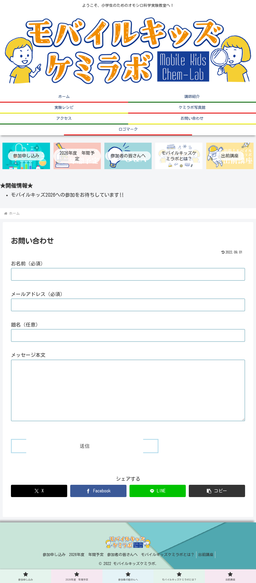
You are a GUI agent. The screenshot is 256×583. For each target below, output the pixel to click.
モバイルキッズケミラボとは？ (170, 566)
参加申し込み (49, 566)
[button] (217, 502)
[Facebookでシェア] (98, 502)
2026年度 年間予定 (84, 566)
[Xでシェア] (39, 502)
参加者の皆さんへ (122, 566)
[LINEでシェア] (158, 502)
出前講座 (210, 566)
